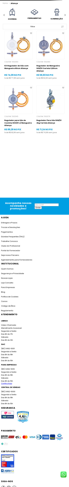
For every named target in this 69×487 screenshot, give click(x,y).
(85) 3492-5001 (8, 348)
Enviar (38, 208)
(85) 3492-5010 (8, 369)
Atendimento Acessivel (11, 328)
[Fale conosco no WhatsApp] (63, 474)
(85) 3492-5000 (8, 391)
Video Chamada (8, 325)
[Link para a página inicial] (5, 3)
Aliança (14, 3)
